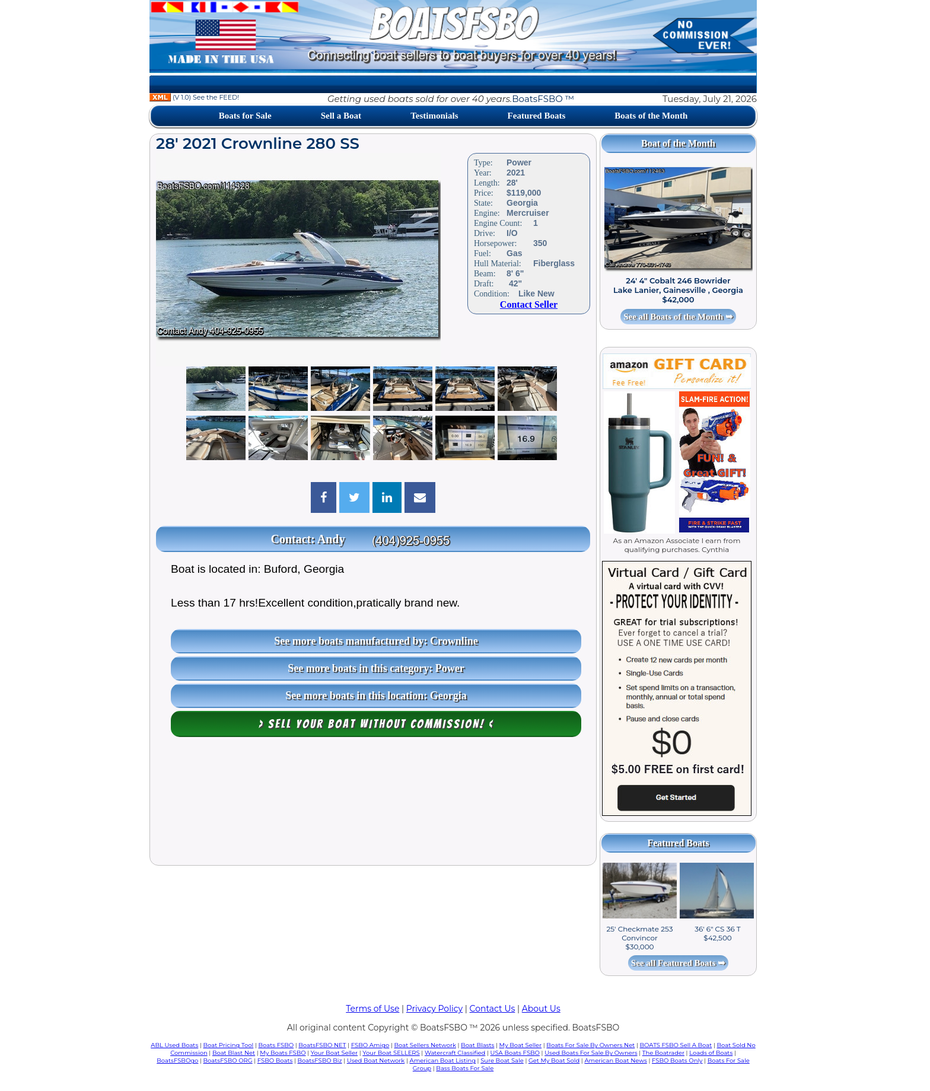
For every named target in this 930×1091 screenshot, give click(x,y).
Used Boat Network (376, 1060)
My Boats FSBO (282, 1053)
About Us (541, 1008)
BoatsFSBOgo (177, 1060)
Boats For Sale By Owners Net (590, 1045)
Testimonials (434, 115)
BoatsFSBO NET (322, 1045)
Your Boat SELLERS (390, 1053)
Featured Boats (537, 115)
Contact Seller (529, 304)
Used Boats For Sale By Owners (590, 1053)
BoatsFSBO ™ (543, 98)
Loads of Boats (710, 1053)
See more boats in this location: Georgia (376, 695)
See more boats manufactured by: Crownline (376, 641)
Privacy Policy (434, 1008)
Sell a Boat (341, 115)
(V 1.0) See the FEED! (194, 97)
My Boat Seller (520, 1045)
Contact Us (492, 1008)
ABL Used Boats (174, 1045)
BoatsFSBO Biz (320, 1060)
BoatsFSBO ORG (228, 1060)
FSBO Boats (275, 1060)
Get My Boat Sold (553, 1060)
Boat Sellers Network (425, 1045)
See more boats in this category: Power (376, 668)
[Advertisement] (373, 804)
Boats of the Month (650, 115)
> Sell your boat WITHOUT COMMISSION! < (376, 723)
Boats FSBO (276, 1045)
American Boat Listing (442, 1060)
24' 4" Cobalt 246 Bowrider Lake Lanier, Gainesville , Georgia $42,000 (678, 290)
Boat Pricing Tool (228, 1045)
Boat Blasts (477, 1045)
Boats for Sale (245, 115)
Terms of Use (372, 1008)
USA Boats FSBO (515, 1053)
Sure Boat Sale (502, 1060)
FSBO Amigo (370, 1045)
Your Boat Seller (334, 1053)
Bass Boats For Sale (464, 1068)
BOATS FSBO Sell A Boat (676, 1045)
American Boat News (615, 1060)
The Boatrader (663, 1053)
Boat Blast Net (233, 1053)
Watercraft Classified (455, 1053)
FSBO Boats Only (677, 1060)
